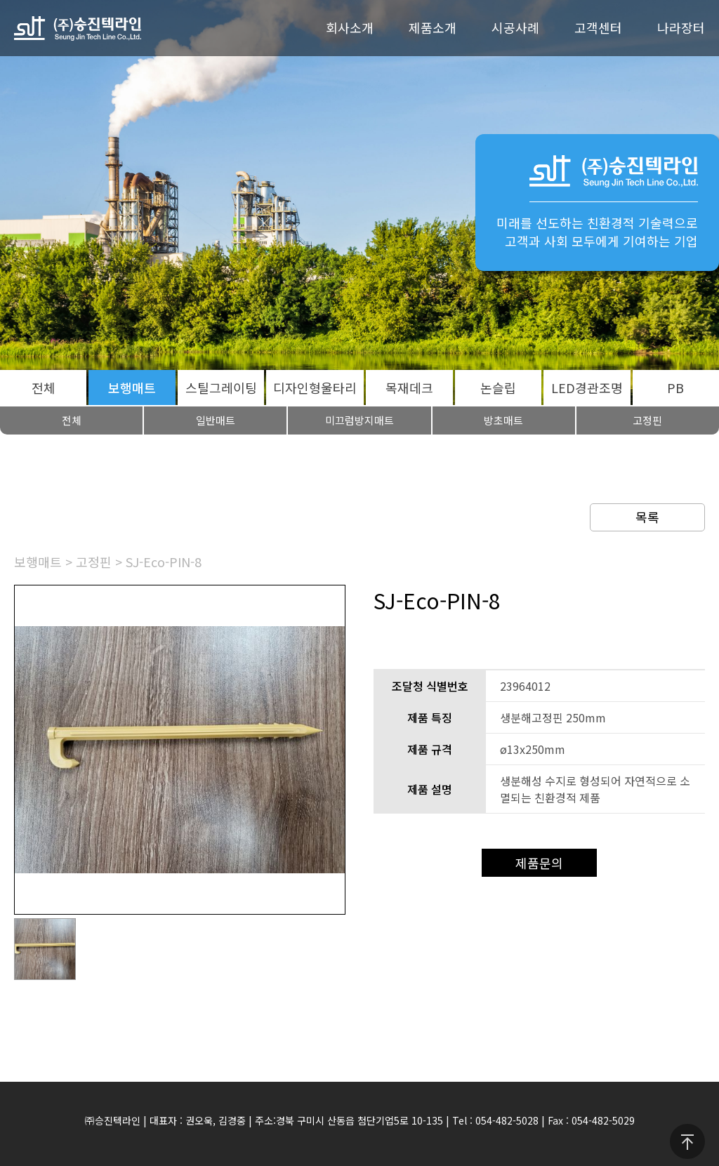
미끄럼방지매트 (359, 420)
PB (675, 387)
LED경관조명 (587, 387)
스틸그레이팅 (221, 387)
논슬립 (498, 387)
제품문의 (539, 863)
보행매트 (132, 387)
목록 (647, 517)
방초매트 (503, 420)
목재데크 (409, 387)
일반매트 (215, 420)
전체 (43, 387)
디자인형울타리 (315, 387)
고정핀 (94, 561)
